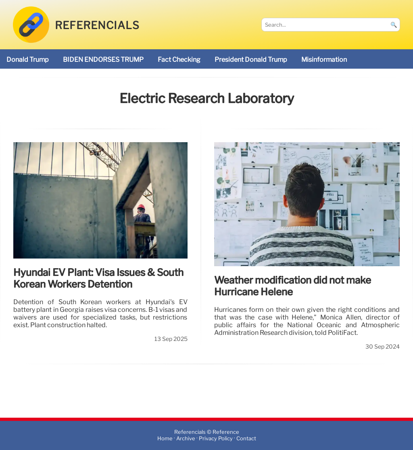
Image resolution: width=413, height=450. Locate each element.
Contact (246, 439)
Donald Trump (27, 59)
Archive (185, 439)
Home (165, 439)
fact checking (179, 59)
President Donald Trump (251, 59)
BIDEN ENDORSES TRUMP (103, 59)
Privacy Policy (216, 439)
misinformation (324, 59)
